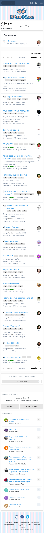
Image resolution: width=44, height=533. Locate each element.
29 (25, 99)
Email (10, 406)
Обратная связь (11, 522)
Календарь (24, 522)
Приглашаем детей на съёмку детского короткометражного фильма (20, 459)
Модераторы (9, 525)
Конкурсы (12, 41)
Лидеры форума (24, 525)
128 (23, 80)
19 (21, 113)
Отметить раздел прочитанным (22, 376)
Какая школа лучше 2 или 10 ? (20, 489)
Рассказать (31, 406)
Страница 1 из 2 (21, 57)
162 (21, 66)
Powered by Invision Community (22, 529)
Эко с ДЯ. (13, 429)
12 (30, 158)
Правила (36, 525)
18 (21, 132)
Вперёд (34, 57)
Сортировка (36, 53)
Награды (35, 522)
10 (21, 177)
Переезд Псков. (15, 505)
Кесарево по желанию (17, 497)
